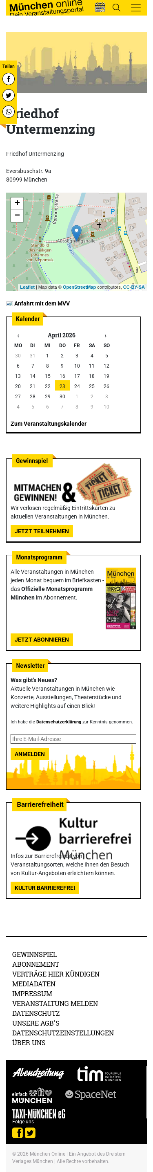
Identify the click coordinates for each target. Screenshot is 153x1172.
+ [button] (17, 204)
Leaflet (27, 287)
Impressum (32, 993)
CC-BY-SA (134, 287)
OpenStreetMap (79, 287)
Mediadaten (33, 983)
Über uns (29, 1042)
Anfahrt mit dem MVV (38, 303)
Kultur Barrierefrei (45, 888)
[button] (100, 7)
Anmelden (30, 754)
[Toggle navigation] (136, 8)
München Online (47, 1154)
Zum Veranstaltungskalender (48, 423)
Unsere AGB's (36, 1023)
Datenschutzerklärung (58, 722)
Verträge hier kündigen (56, 974)
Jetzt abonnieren (42, 639)
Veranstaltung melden (55, 1003)
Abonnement (35, 964)
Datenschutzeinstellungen (63, 1032)
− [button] (17, 216)
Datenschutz (36, 1013)
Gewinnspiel (34, 954)
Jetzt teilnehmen (42, 531)
